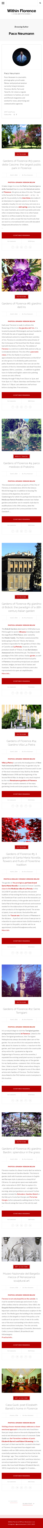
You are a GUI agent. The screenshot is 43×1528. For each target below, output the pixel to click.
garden (32, 656)
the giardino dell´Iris (26, 328)
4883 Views (31, 401)
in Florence (25, 1034)
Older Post (28, 1503)
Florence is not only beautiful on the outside (18, 1299)
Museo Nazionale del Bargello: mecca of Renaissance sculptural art (21, 1277)
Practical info (7, 1337)
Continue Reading (21, 235)
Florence (7, 192)
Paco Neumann (28, 175)
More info (5, 673)
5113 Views (31, 800)
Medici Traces (21, 456)
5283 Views (31, 1219)
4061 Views (31, 1481)
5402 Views (31, 525)
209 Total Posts (9, 112)
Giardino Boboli (32, 1194)
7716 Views (31, 687)
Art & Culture (21, 1266)
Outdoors (21, 154)
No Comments (11, 241)
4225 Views (31, 1351)
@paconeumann (21, 1524)
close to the (17, 889)
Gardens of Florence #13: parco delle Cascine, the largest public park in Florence (21, 164)
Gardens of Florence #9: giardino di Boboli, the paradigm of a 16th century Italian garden (21, 607)
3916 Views (31, 947)
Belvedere (21, 1194)
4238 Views (31, 241)
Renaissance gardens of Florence (23, 780)
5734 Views (31, 1094)
